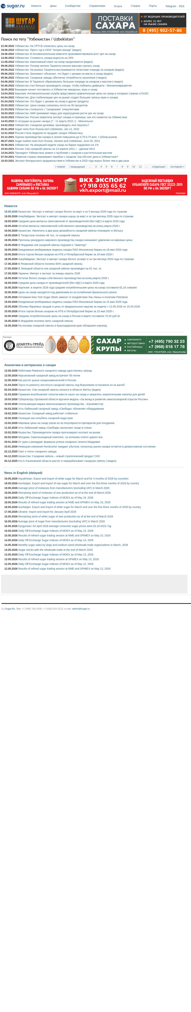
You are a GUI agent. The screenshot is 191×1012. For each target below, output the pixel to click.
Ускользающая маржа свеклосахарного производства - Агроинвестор (60, 403)
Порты (156, 6)
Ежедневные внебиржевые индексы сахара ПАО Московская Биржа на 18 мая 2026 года (72, 249)
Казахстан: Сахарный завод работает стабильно (48, 413)
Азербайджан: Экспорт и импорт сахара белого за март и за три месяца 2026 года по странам (76, 259)
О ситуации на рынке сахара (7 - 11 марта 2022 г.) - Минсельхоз (54, 121)
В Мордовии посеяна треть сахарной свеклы (45, 320)
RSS (181, 6)
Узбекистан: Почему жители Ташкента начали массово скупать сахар (57, 65)
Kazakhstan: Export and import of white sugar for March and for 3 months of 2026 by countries (73, 478)
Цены (56, 6)
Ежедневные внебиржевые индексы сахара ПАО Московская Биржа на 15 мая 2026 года (72, 301)
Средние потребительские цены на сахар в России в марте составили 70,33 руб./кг (69, 315)
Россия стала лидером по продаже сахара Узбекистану (49, 133)
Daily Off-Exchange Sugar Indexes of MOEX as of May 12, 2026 (55, 563)
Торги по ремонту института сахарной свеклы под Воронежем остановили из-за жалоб (71, 384)
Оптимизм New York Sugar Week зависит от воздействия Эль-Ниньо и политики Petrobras (73, 297)
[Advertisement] (86, 584)
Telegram (170, 6)
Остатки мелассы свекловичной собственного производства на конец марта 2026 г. (69, 225)
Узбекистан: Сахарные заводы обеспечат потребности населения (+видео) (61, 77)
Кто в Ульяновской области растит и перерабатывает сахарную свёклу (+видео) (67, 460)
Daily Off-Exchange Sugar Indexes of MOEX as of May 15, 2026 (55, 530)
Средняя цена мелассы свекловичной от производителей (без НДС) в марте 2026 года (71, 221)
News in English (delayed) (23, 472)
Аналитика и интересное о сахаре (30, 365)
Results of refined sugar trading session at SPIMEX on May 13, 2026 (58, 559)
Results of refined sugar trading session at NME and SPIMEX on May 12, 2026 (64, 568)
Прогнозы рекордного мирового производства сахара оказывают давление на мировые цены (75, 240)
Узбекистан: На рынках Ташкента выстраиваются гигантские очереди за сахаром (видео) (69, 69)
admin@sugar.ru (81, 608)
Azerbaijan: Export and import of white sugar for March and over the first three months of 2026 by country (79, 507)
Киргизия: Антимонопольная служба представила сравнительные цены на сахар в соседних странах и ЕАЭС (82, 93)
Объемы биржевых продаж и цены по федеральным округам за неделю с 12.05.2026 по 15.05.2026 (79, 306)
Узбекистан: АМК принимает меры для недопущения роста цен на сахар (59, 113)
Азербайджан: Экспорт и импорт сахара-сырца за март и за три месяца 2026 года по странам (75, 216)
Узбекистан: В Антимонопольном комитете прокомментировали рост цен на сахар (65, 53)
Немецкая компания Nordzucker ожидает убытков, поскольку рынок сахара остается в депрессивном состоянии (86, 446)
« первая (60, 166)
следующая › (159, 166)
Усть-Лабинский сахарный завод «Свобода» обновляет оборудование (61, 408)
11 (140, 166)
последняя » (177, 166)
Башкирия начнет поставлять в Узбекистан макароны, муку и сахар (56, 89)
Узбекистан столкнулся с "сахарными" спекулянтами (47, 109)
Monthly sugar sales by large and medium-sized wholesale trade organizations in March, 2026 (73, 544)
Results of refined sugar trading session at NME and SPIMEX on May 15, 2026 (64, 535)
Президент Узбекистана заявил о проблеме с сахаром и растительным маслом (63, 152)
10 (133, 166)
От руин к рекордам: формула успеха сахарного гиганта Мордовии (59, 441)
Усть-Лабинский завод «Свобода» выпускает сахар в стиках (55, 427)
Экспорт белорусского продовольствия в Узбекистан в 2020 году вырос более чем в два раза (72, 160)
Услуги (118, 6)
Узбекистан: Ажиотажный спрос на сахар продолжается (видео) (54, 61)
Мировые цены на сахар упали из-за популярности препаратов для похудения (66, 423)
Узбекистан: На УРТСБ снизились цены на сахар (45, 45)
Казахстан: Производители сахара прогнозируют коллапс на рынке (59, 432)
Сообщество (76, 6)
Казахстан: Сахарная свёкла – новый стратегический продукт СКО (59, 456)
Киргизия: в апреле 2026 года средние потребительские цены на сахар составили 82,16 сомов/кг (77, 287)
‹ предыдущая (77, 166)
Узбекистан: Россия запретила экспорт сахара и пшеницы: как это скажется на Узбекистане (71, 117)
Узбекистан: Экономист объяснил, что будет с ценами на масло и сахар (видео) (64, 73)
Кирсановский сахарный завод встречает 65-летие (49, 375)
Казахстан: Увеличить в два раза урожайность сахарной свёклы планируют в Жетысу (70, 230)
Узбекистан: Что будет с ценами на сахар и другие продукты (52, 101)
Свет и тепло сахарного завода (37, 451)
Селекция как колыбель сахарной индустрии (45, 418)
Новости (39, 6)
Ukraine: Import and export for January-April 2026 (47, 511)
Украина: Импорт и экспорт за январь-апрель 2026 (49, 273)
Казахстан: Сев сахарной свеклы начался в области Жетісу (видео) (59, 389)
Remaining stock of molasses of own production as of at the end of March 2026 (64, 492)
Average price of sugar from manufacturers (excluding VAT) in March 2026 (61, 521)
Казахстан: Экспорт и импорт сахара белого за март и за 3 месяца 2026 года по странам (72, 211)
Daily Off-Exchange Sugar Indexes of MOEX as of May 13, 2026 (55, 554)
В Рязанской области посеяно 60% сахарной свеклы (50, 263)
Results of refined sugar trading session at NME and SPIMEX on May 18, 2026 (64, 502)
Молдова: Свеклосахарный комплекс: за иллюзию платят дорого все (60, 437)
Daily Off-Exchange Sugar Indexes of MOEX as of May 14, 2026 (55, 540)
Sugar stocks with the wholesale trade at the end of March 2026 (55, 549)
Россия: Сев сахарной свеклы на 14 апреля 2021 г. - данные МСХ (55, 148)
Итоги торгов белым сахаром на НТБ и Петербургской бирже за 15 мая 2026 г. (66, 311)
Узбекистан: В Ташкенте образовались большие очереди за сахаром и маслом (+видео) (69, 81)
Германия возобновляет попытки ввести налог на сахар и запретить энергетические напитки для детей (81, 394)
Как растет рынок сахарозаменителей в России (47, 380)
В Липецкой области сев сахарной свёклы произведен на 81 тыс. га (59, 268)
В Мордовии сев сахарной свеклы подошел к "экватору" (52, 244)
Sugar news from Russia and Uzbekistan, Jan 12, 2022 (47, 129)
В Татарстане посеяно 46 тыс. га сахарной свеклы (49, 235)
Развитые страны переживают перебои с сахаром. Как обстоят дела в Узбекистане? (66, 156)
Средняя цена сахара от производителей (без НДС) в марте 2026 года (61, 282)
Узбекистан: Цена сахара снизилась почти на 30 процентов (51, 105)
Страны (139, 6)
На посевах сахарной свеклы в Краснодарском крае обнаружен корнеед (62, 325)
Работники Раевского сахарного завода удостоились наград (55, 370)
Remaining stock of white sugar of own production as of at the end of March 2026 (65, 516)
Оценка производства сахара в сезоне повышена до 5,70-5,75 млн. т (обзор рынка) (66, 136)
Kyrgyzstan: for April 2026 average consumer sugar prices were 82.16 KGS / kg (64, 526)
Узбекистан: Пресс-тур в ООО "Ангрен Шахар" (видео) (48, 49)
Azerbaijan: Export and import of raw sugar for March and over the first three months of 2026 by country (78, 483)
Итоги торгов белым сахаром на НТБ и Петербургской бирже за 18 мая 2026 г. (66, 254)
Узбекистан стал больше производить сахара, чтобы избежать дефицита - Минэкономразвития (73, 85)
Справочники (100, 6)
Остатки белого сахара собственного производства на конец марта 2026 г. (63, 278)
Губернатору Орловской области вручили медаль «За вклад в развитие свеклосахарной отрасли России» (83, 399)
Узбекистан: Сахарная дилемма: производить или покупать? (52, 125)
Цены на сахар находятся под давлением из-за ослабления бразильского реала (67, 292)
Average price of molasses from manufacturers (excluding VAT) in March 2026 (63, 488)
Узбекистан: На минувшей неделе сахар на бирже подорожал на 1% (57, 144)
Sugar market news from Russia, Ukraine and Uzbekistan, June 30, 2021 (57, 140)
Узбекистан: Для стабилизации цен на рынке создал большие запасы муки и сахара (66, 97)
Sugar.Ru (10, 608)
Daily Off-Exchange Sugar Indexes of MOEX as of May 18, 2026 (55, 497)
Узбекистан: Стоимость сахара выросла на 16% (44, 57)
